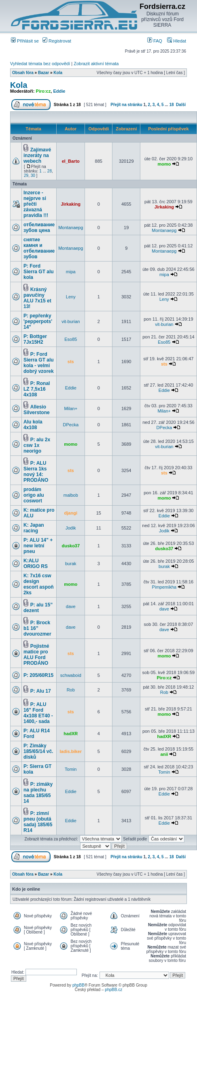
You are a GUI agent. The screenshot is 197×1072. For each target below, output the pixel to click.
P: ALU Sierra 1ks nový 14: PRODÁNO (35, 471)
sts (71, 361)
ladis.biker (71, 751)
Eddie (59, 91)
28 (49, 171)
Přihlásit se (25, 40)
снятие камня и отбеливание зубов (39, 248)
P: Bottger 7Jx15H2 (35, 339)
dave (71, 606)
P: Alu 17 (40, 691)
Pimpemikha (164, 587)
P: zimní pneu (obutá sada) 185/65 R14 (37, 821)
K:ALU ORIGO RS (35, 563)
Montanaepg (70, 227)
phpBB (78, 985)
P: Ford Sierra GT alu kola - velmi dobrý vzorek (38, 362)
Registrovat (56, 40)
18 (171, 104)
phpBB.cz (113, 989)
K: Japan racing (33, 528)
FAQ (154, 40)
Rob (71, 689)
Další (181, 104)
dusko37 (70, 545)
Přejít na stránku (126, 104)
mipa (71, 271)
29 (26, 175)
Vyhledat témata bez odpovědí (40, 63)
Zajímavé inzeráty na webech (37, 155)
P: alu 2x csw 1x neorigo (36, 445)
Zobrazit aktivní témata (96, 63)
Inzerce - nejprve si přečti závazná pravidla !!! (35, 204)
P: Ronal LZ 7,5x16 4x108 (36, 389)
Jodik (71, 527)
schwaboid (70, 675)
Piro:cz (43, 91)
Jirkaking (70, 204)
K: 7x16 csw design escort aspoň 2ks (38, 584)
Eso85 (70, 339)
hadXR (71, 733)
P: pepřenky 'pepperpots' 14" (37, 321)
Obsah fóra (23, 72)
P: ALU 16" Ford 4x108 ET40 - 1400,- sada (38, 713)
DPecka (71, 424)
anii (164, 754)
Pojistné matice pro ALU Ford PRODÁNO (36, 654)
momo (164, 164)
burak (70, 563)
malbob (71, 495)
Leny (71, 296)
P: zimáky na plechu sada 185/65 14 (38, 792)
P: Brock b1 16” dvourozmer (37, 628)
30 (33, 175)
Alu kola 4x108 (32, 424)
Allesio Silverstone (36, 409)
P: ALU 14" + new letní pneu (38, 545)
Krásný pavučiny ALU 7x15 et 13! (37, 298)
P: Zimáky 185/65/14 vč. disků (38, 751)
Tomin (70, 769)
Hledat (176, 40)
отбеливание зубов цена (39, 227)
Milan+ (70, 408)
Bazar (43, 72)
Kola (57, 72)
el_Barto (71, 161)
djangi (70, 512)
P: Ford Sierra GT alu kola (38, 271)
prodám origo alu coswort (33, 495)
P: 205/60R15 (38, 675)
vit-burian (70, 321)
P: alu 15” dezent (38, 607)
